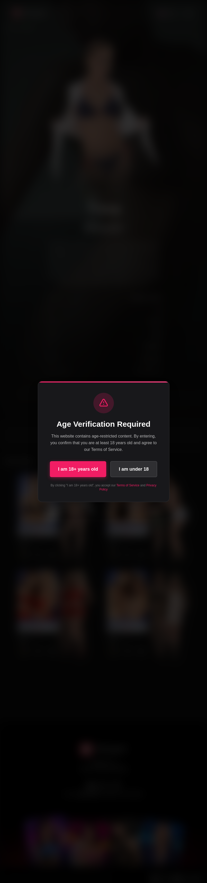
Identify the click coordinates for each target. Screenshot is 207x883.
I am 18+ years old (78, 469)
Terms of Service (127, 485)
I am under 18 (134, 469)
